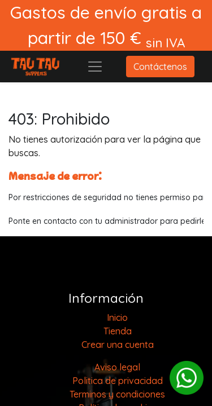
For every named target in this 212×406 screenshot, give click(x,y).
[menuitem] (117, 317)
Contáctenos (160, 66)
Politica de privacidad (117, 380)
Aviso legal (117, 367)
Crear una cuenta (117, 344)
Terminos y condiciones (117, 394)
